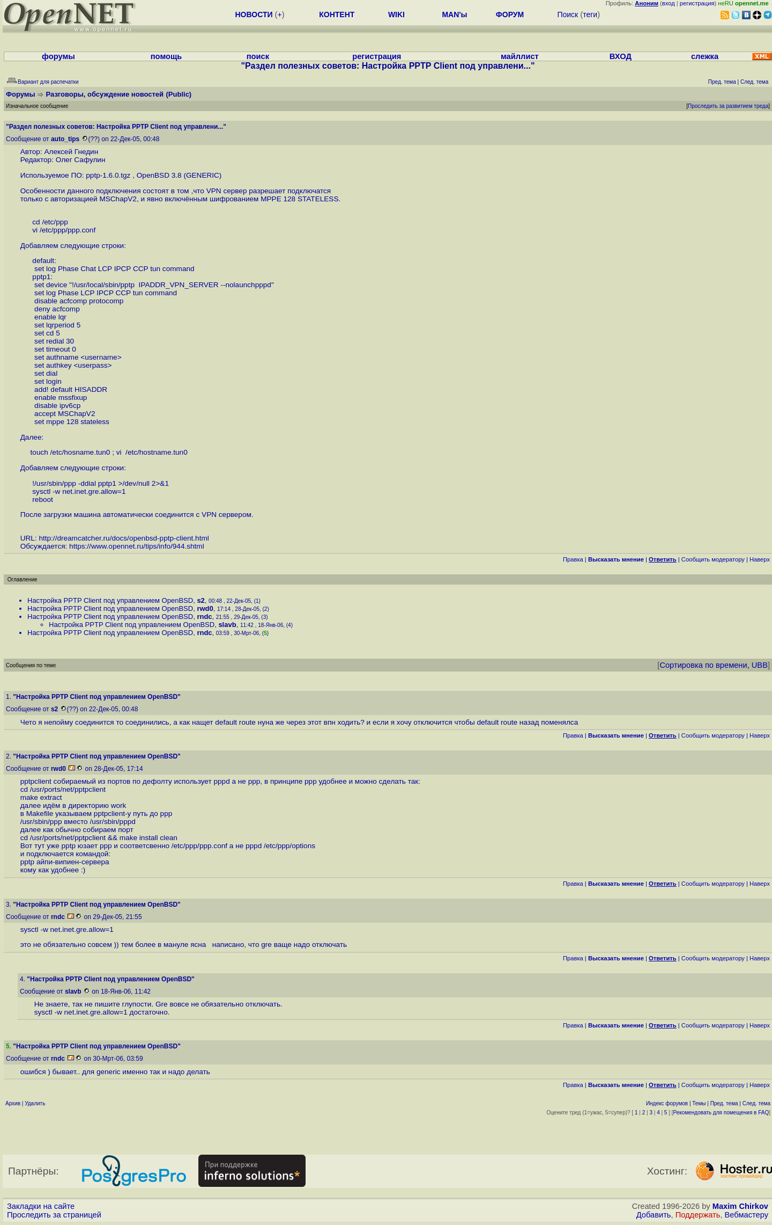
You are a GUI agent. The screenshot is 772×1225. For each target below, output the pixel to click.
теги (590, 14)
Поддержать (698, 1215)
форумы (58, 56)
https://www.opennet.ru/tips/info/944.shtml (136, 546)
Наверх (759, 559)
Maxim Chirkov (740, 1206)
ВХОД (621, 56)
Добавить (653, 1215)
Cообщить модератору (713, 559)
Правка (573, 559)
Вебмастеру (746, 1215)
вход (668, 3)
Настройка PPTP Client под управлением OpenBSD (110, 600)
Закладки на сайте (41, 1206)
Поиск (567, 14)
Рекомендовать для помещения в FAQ (721, 1112)
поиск (258, 56)
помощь (166, 56)
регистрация (697, 3)
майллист (520, 56)
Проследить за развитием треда (728, 106)
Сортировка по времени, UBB (713, 665)
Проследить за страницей (54, 1215)
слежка (704, 56)
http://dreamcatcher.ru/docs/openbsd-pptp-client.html (124, 538)
